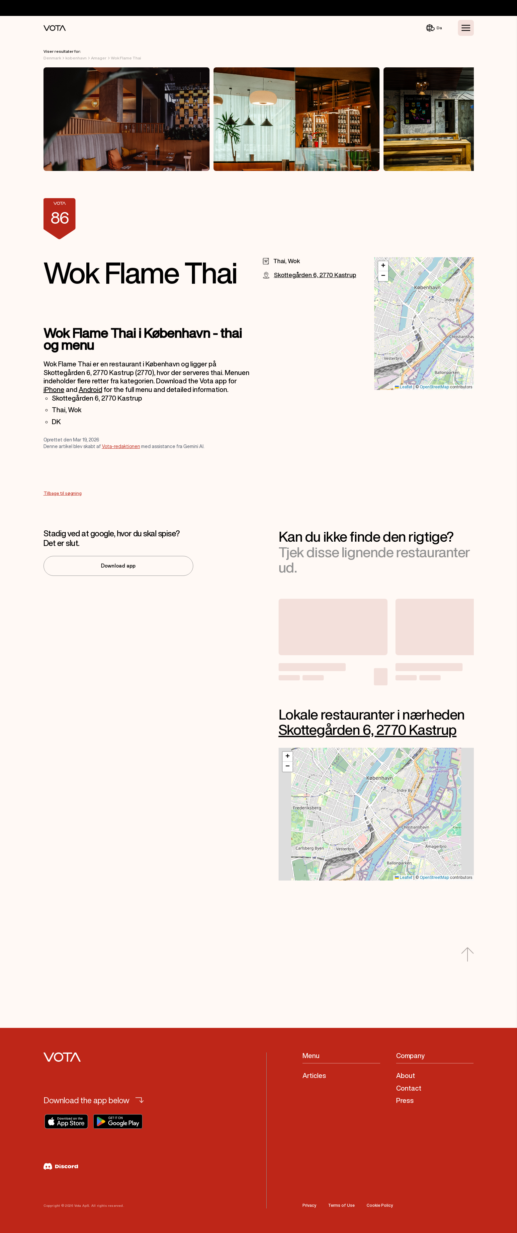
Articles (314, 1075)
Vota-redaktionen (121, 446)
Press (405, 1100)
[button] (383, 266)
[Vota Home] (54, 28)
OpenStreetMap (434, 387)
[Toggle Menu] (466, 28)
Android (90, 389)
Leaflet (403, 387)
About (405, 1075)
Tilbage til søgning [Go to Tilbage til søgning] (62, 493)
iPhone (53, 389)
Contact (408, 1088)
